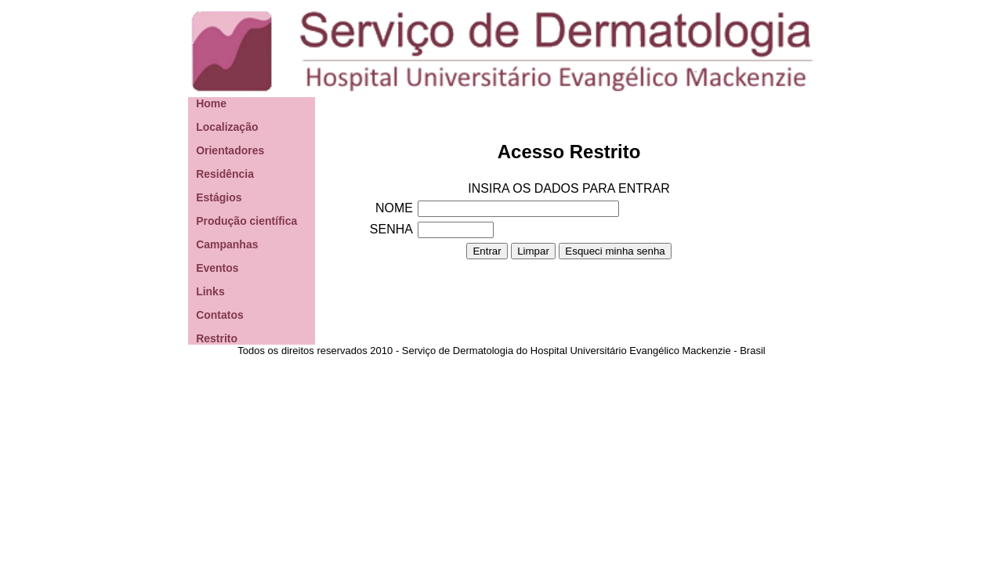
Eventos (217, 268)
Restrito (216, 338)
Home (211, 103)
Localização (227, 127)
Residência (225, 174)
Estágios (218, 197)
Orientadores (230, 150)
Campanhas (227, 244)
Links (210, 291)
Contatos (220, 315)
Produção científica (246, 221)
